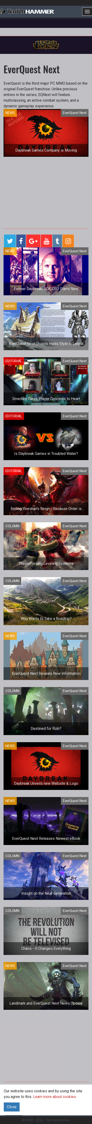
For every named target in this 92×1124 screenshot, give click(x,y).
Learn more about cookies (54, 1096)
